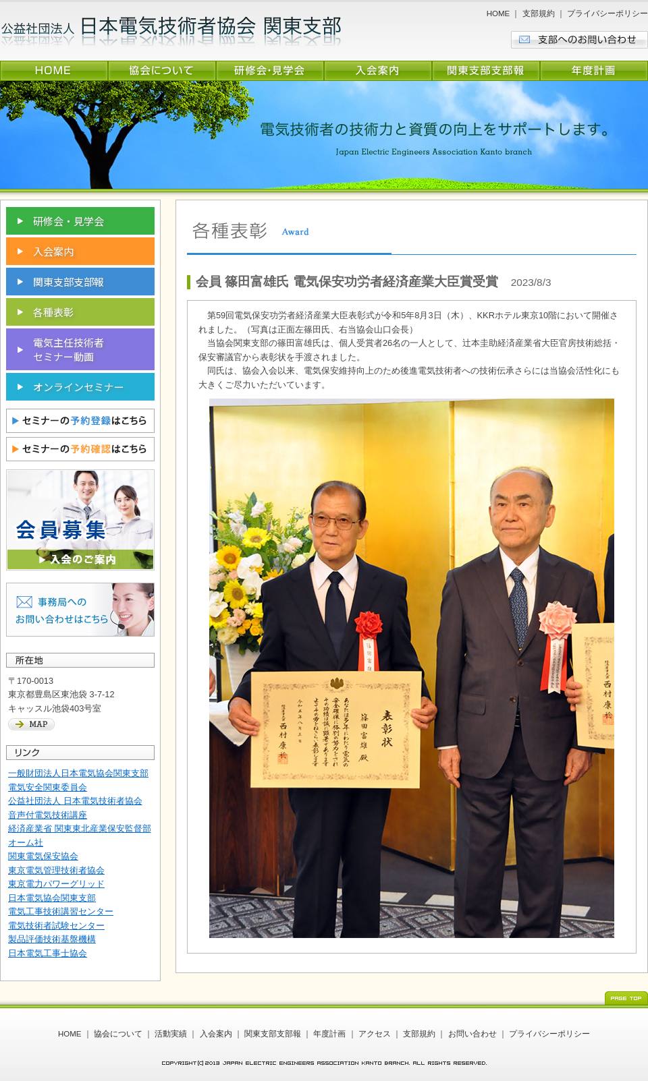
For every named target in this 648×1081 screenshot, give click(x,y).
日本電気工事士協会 (47, 953)
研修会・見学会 (68, 221)
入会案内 (53, 251)
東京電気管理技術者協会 (56, 870)
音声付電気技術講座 (47, 815)
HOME (498, 13)
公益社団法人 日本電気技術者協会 (75, 801)
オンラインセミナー (78, 387)
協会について (118, 1034)
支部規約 (538, 13)
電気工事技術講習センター (60, 911)
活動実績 (171, 1034)
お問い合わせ (472, 1034)
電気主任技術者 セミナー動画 (68, 349)
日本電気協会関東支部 (52, 898)
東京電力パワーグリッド (56, 884)
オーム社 (25, 843)
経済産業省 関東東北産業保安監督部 (79, 828)
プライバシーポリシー (607, 13)
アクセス (374, 1034)
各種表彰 (53, 312)
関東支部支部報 (68, 281)
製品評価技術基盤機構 (52, 939)
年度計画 (329, 1034)
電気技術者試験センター (56, 926)
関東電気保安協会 (43, 856)
